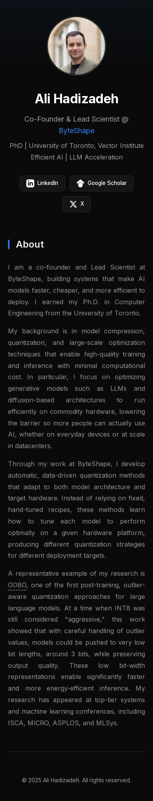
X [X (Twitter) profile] (76, 204)
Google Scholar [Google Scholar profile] (101, 183)
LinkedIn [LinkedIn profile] (42, 183)
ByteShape (76, 130)
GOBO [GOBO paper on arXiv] (17, 585)
